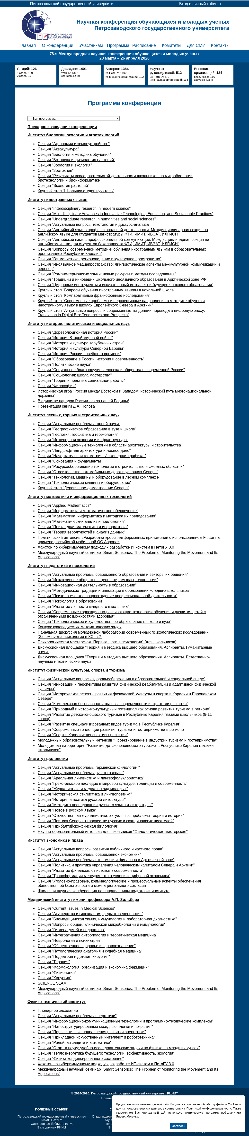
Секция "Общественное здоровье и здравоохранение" (87, 946)
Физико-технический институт (56, 1002)
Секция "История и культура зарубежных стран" (81, 343)
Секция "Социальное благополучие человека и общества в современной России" (111, 370)
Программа (118, 45)
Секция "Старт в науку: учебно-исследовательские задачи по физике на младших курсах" (119, 1048)
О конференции (57, 45)
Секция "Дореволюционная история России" (78, 332)
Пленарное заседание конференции (62, 127)
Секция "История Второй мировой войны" (75, 338)
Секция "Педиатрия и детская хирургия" (74, 956)
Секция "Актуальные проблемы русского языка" (81, 773)
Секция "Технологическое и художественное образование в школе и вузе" (104, 622)
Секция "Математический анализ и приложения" (81, 521)
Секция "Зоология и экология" (65, 165)
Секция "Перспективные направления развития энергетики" (92, 1032)
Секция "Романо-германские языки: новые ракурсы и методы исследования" (107, 274)
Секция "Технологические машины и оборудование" (85, 483)
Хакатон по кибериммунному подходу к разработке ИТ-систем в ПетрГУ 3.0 (106, 547)
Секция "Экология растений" (63, 186)
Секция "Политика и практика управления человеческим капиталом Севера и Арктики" (116, 865)
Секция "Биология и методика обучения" (74, 154)
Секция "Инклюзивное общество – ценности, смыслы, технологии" (98, 580)
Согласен (178, 1126)
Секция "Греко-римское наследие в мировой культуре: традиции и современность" (112, 783)
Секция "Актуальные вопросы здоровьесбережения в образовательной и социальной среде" (121, 679)
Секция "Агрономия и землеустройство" (74, 144)
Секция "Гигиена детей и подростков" (71, 930)
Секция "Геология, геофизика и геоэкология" (78, 434)
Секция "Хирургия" (54, 978)
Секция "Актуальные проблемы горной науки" (79, 424)
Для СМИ (196, 45)
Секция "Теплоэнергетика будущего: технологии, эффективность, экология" (106, 1053)
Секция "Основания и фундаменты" (70, 461)
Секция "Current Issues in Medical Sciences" (77, 908)
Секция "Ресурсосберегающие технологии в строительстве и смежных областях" (111, 466)
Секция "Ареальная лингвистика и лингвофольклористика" (91, 778)
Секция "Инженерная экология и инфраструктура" (83, 440)
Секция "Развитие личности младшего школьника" (83, 606)
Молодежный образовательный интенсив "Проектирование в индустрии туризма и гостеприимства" (128, 740)
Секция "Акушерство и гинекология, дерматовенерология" (90, 914)
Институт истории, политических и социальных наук (78, 324)
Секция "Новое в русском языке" (67, 810)
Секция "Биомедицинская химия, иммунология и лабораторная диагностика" (107, 919)
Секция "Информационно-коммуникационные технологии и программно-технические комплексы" (125, 1021)
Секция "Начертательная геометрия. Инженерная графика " (92, 456)
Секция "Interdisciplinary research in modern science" (84, 208)
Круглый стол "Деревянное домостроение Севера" (83, 488)
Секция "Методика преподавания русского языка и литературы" (95, 805)
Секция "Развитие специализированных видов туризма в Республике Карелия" (109, 724)
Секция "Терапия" (54, 962)
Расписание (144, 45)
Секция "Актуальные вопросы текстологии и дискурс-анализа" (94, 224)
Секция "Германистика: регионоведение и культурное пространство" (99, 259)
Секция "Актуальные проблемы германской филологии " (89, 767)
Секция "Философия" (57, 386)
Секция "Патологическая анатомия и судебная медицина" (90, 951)
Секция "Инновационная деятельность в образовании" (87, 585)
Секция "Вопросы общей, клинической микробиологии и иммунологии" (102, 924)
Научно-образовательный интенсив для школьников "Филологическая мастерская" (113, 832)
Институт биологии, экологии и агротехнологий (73, 135)
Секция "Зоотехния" (55, 170)
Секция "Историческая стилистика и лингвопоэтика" (85, 794)
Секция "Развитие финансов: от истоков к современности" (90, 870)
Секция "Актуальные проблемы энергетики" (77, 1016)
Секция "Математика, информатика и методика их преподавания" (97, 516)
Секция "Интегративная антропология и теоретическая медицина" (97, 935)
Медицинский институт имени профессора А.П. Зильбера (83, 900)
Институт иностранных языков (57, 200)
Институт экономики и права (55, 840)
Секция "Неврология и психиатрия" (69, 940)
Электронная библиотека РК (51, 1124)
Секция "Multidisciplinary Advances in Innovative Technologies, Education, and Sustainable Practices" (125, 214)
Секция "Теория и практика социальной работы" (81, 380)
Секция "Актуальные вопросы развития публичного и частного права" (101, 849)
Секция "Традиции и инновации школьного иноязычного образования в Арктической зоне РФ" (122, 279)
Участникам (91, 45)
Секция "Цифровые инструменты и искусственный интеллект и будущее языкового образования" (125, 285)
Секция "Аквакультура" (58, 149)
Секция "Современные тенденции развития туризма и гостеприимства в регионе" (111, 729)
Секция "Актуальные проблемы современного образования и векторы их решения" (113, 574)
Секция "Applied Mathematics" (64, 505)
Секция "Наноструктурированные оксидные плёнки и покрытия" (95, 1026)
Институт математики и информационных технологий (79, 497)
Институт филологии (47, 759)
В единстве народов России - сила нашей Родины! (83, 401)
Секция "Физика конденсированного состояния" (81, 1059)
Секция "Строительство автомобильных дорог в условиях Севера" (98, 472)
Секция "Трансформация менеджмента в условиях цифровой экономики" (104, 876)
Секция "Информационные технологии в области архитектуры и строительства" (110, 445)
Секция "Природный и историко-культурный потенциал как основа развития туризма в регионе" (124, 709)
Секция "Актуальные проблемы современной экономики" (89, 854)
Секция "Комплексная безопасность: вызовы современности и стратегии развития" (113, 704)
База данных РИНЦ (51, 1127)
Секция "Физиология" (57, 972)
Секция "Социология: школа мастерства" (75, 375)
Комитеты (171, 45)
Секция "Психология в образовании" (70, 601)
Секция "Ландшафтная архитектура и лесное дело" (84, 450)
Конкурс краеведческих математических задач (79, 627)
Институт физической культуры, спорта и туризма (76, 670)
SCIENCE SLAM (52, 983)
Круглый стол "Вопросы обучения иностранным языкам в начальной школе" (106, 290)
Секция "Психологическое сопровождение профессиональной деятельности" (107, 596)
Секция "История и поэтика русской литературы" (82, 799)
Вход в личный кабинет (200, 4)
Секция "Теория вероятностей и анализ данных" (81, 532)
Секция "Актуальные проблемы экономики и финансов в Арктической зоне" (106, 860)
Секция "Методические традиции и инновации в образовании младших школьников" (114, 590)
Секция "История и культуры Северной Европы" (81, 348)
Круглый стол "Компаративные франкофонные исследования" (94, 295)
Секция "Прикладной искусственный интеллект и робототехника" (96, 1037)
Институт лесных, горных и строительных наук (73, 415)
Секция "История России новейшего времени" (79, 354)
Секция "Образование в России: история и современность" (91, 359)
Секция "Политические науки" (64, 364)
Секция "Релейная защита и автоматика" (75, 1042)
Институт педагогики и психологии (61, 566)
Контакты (220, 45)
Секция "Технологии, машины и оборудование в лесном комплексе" (99, 477)
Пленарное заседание (58, 1010)
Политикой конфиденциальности (209, 1108)
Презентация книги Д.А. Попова (66, 406)
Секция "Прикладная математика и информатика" (83, 527)
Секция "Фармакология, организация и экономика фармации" (93, 967)
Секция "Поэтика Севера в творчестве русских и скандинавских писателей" (106, 821)
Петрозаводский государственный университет (52, 1116)
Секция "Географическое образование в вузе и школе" (87, 429)
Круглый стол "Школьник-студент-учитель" (76, 191)
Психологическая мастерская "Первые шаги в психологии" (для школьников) (107, 642)
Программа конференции (124, 103)
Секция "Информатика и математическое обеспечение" (88, 511)
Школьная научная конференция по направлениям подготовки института (103, 891)
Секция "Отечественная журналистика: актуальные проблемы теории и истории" (111, 815)
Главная (27, 45)
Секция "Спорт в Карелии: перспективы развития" (83, 735)
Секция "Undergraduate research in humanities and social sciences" (97, 219)
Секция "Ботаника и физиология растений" (76, 160)
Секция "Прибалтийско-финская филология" (78, 826)
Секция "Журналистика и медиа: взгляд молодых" (83, 789)
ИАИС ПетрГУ (51, 1120)
